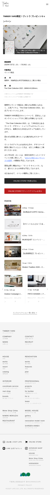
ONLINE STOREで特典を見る (25, 181)
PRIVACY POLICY (25, 485)
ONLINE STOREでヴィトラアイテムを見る (25, 191)
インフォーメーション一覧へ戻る (25, 313)
